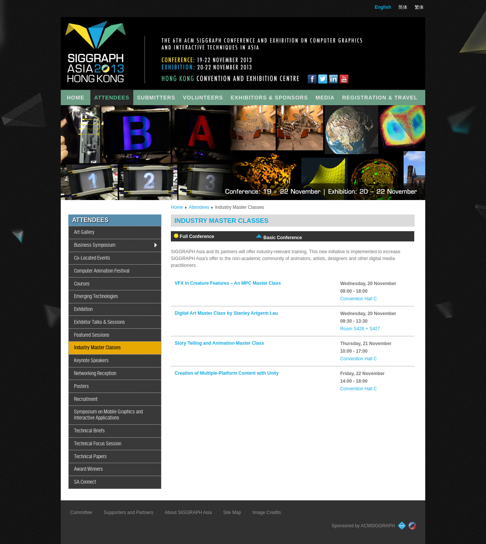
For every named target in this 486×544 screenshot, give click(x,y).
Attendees (199, 207)
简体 (402, 7)
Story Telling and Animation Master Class (219, 343)
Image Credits (266, 512)
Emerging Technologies (96, 296)
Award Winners (88, 469)
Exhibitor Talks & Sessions (99, 322)
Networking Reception (95, 373)
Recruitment (86, 399)
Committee (81, 512)
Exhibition (83, 309)
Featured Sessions (91, 335)
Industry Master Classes (97, 347)
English (383, 7)
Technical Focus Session (97, 443)
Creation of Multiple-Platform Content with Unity (227, 373)
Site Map (232, 512)
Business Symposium (94, 245)
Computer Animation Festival (101, 271)
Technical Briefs (89, 431)
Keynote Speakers (91, 360)
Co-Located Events (92, 258)
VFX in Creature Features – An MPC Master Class (228, 283)
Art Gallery (84, 232)
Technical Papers (90, 456)
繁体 (419, 7)
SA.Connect (85, 482)
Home (177, 207)
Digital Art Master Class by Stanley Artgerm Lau (226, 313)
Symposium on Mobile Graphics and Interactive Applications (108, 415)
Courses (82, 284)
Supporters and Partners (128, 512)
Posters (81, 386)
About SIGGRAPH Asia (188, 512)
